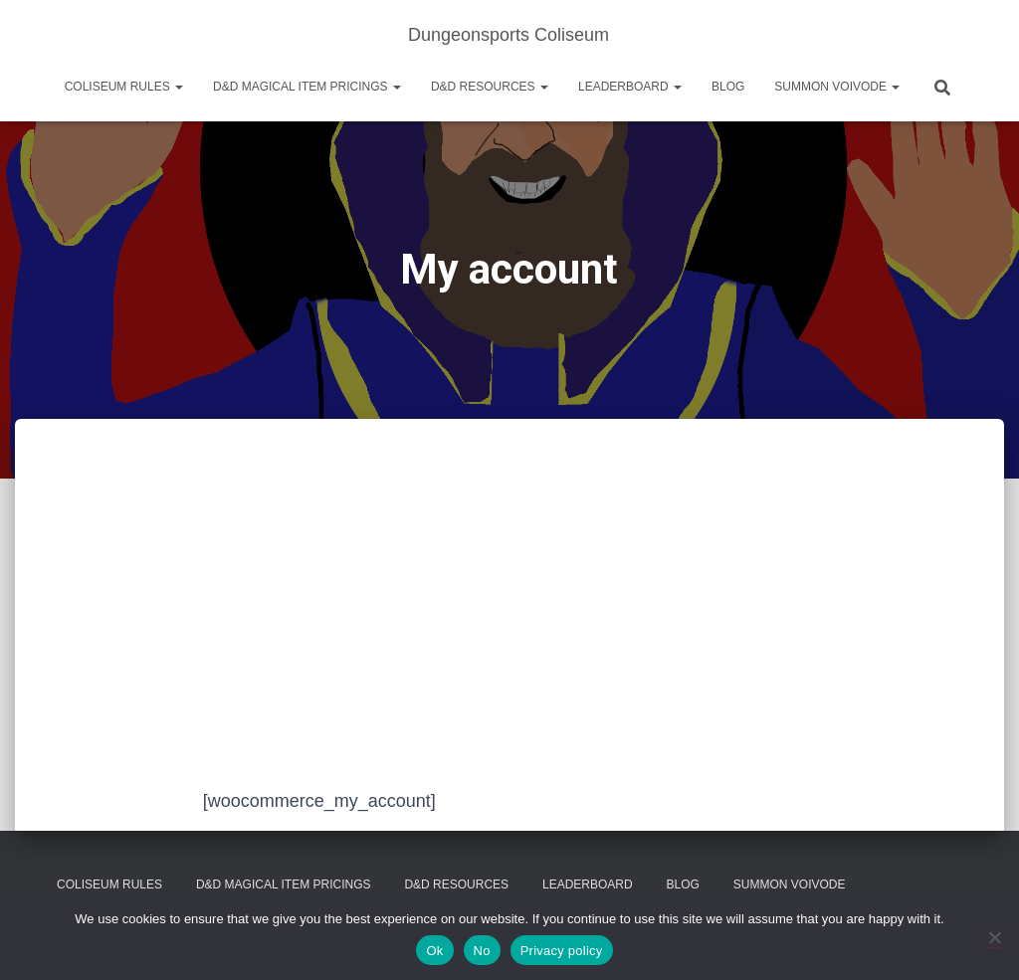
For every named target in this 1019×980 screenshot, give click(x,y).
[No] (994, 937)
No (482, 950)
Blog (728, 87)
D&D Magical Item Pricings (307, 87)
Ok (434, 950)
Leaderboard (630, 87)
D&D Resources (489, 87)
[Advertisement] (509, 637)
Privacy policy (561, 950)
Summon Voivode (837, 87)
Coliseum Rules (124, 87)
